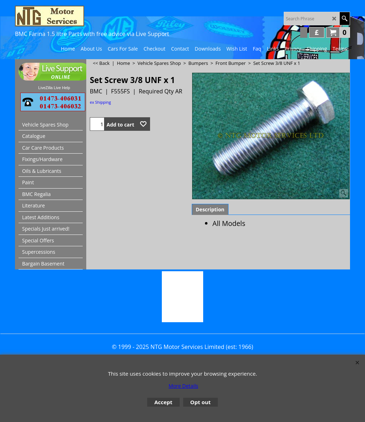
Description (210, 209)
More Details (183, 385)
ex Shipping (100, 102)
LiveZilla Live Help (54, 88)
